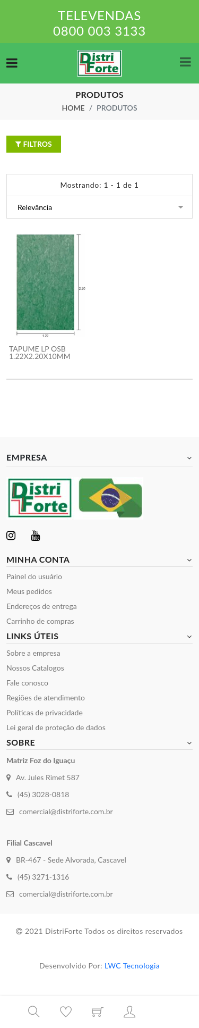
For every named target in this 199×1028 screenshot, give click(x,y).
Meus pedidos (29, 591)
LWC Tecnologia (132, 965)
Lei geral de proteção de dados (56, 727)
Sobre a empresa (33, 652)
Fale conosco (27, 682)
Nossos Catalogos (35, 667)
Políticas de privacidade (44, 712)
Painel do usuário (34, 576)
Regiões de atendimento (45, 697)
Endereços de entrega (41, 606)
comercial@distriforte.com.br (66, 811)
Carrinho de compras (40, 620)
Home (73, 107)
